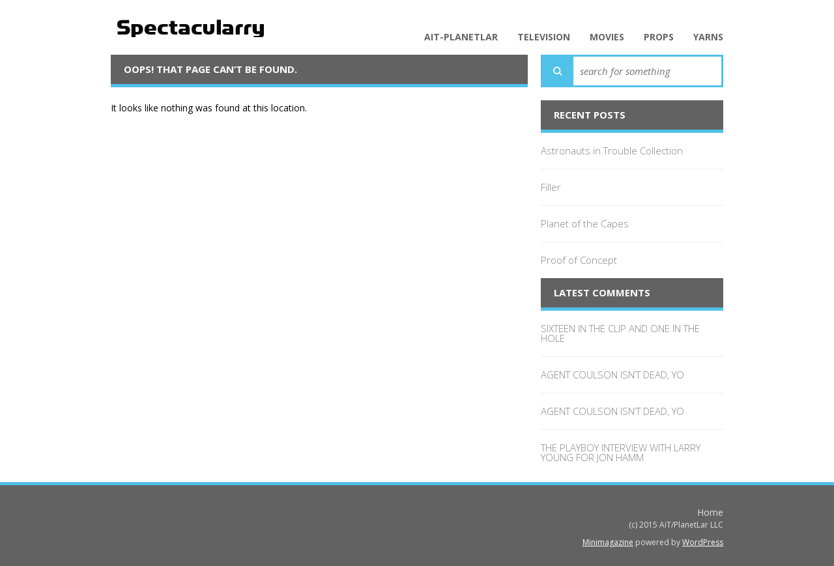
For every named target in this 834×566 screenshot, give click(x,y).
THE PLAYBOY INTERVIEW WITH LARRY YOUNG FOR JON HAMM (620, 452)
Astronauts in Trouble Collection (612, 150)
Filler (551, 186)
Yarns (708, 37)
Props (659, 37)
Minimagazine (607, 542)
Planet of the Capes (585, 223)
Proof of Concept (579, 259)
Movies (607, 37)
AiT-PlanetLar (461, 37)
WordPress (702, 542)
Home (710, 512)
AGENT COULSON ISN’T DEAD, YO (612, 374)
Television (543, 37)
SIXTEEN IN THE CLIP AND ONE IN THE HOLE (620, 333)
